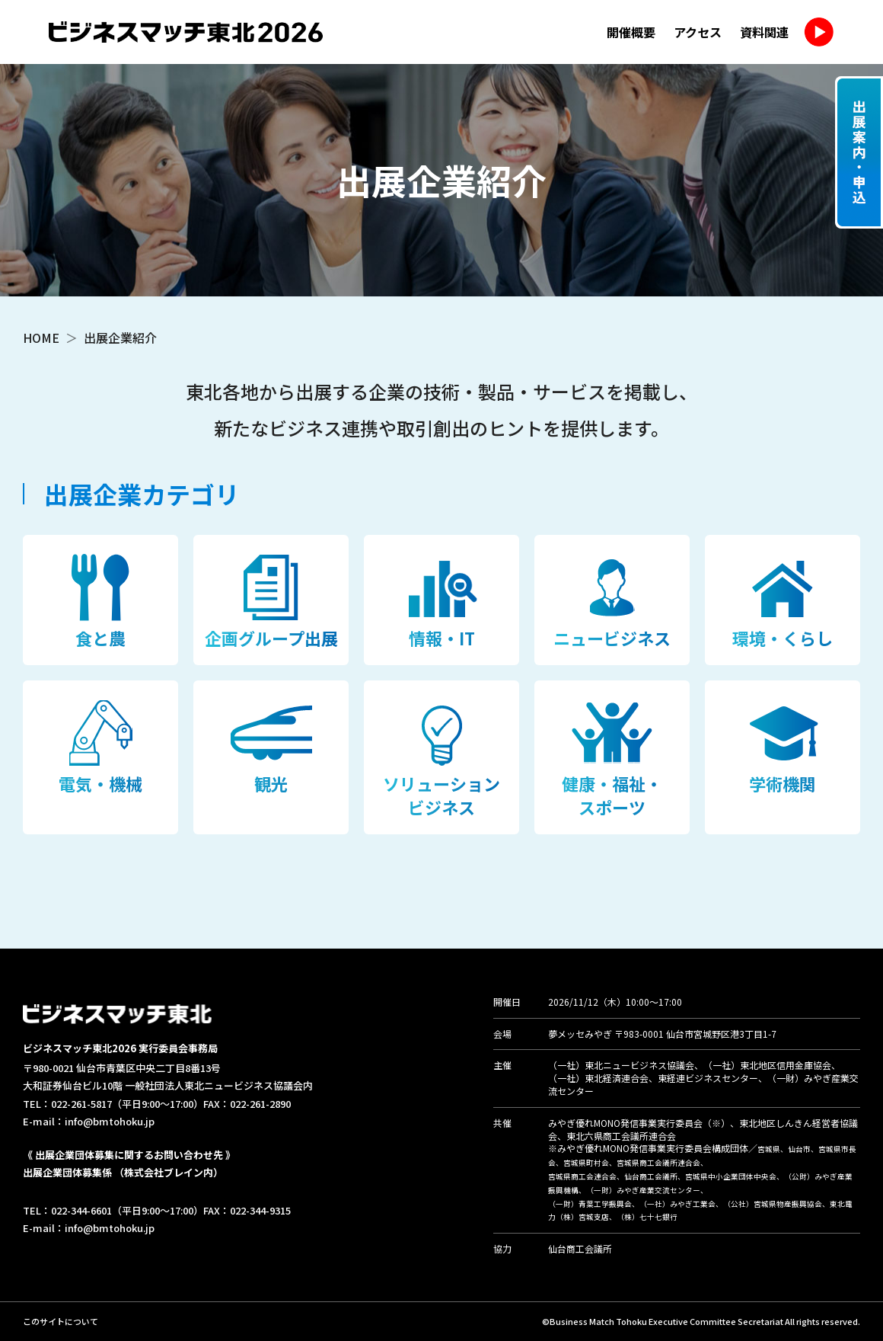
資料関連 (764, 32)
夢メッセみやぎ (580, 1033)
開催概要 (631, 32)
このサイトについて (60, 1321)
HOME (41, 337)
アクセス (698, 32)
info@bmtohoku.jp (110, 1121)
